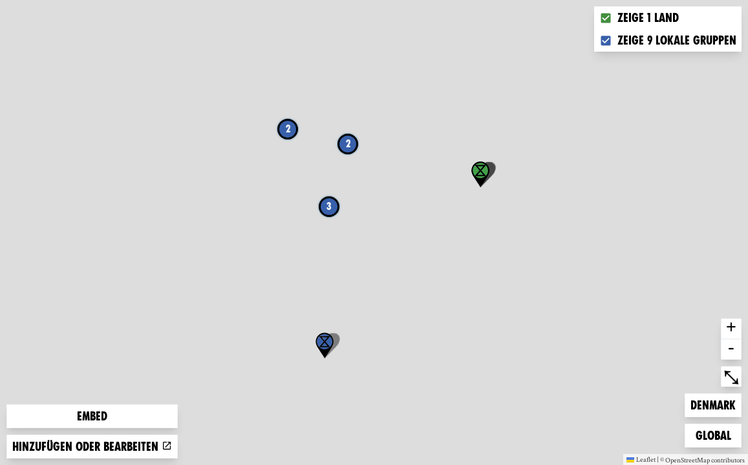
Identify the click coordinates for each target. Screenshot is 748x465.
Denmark (713, 404)
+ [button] (731, 328)
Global (716, 434)
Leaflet (641, 459)
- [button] (731, 349)
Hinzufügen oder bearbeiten (92, 446)
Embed (92, 416)
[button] (324, 345)
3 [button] (329, 206)
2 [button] (288, 129)
